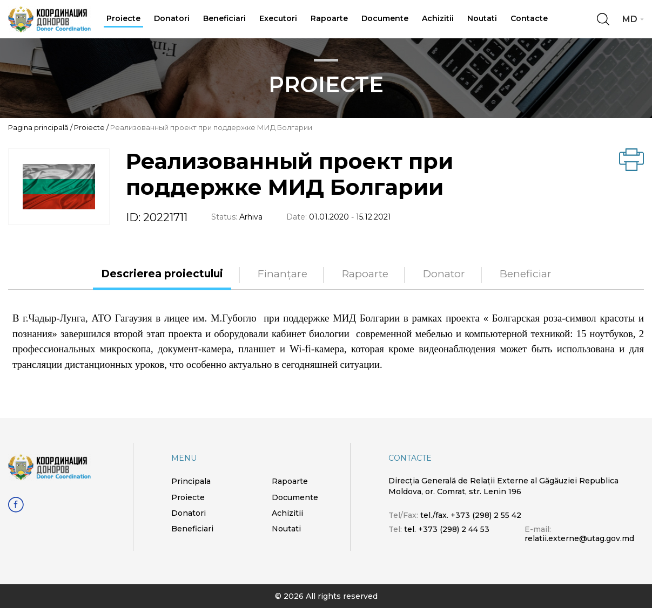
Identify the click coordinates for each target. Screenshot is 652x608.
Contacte (529, 18)
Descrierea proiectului (162, 274)
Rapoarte (329, 18)
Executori (278, 18)
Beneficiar (526, 274)
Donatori (172, 18)
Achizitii (438, 18)
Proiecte (123, 18)
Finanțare (282, 274)
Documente (384, 18)
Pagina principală (38, 127)
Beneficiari (224, 18)
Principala (191, 481)
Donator (444, 274)
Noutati (482, 18)
